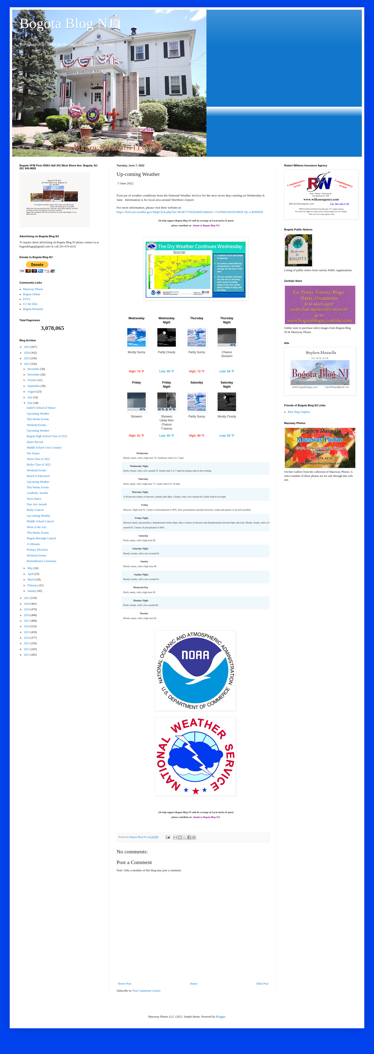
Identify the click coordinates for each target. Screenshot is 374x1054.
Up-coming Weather (38, 515)
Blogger (220, 1032)
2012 (27, 649)
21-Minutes (33, 544)
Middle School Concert (40, 521)
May (30, 568)
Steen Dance (34, 498)
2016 (27, 626)
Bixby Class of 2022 (39, 464)
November (34, 374)
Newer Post (124, 999)
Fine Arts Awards (37, 504)
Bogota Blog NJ (66, 23)
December (33, 369)
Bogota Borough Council (41, 538)
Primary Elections (37, 549)
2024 (27, 352)
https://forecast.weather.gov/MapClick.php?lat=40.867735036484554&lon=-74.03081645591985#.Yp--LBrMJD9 (190, 212)
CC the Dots (30, 304)
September (34, 386)
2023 (27, 358)
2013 (27, 643)
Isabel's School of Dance (41, 407)
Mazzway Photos (33, 289)
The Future (33, 453)
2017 (27, 620)
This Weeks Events (38, 419)
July (30, 397)
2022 (27, 364)
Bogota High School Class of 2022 (47, 436)
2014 (27, 637)
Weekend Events (36, 425)
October (32, 380)
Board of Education (38, 476)
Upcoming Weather (38, 413)
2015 (27, 632)
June (30, 403)
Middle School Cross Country (44, 447)
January (32, 591)
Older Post (262, 999)
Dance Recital (35, 442)
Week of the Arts (36, 527)
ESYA (26, 299)
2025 (27, 347)
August (32, 391)
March (31, 579)
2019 (27, 609)
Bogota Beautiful (33, 309)
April (30, 574)
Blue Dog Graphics (299, 412)
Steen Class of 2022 (38, 459)
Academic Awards (37, 493)
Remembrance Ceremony (41, 561)
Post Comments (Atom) (146, 1006)
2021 (27, 598)
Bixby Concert (35, 510)
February (33, 585)
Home (193, 999)
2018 (27, 615)
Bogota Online (31, 294)
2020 (27, 603)
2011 (27, 654)
